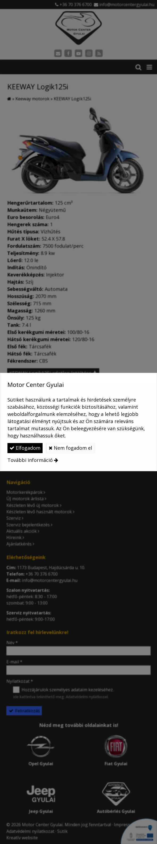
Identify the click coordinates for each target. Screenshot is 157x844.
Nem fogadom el (70, 448)
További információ (30, 460)
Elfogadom (25, 448)
